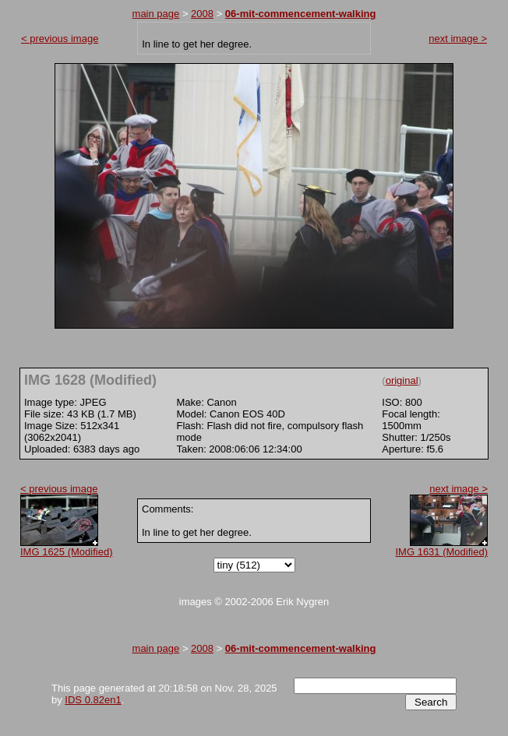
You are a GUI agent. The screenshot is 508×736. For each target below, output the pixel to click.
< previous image (59, 38)
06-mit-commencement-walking (300, 13)
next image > (458, 38)
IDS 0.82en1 (93, 700)
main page (156, 13)
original (402, 380)
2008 (202, 13)
